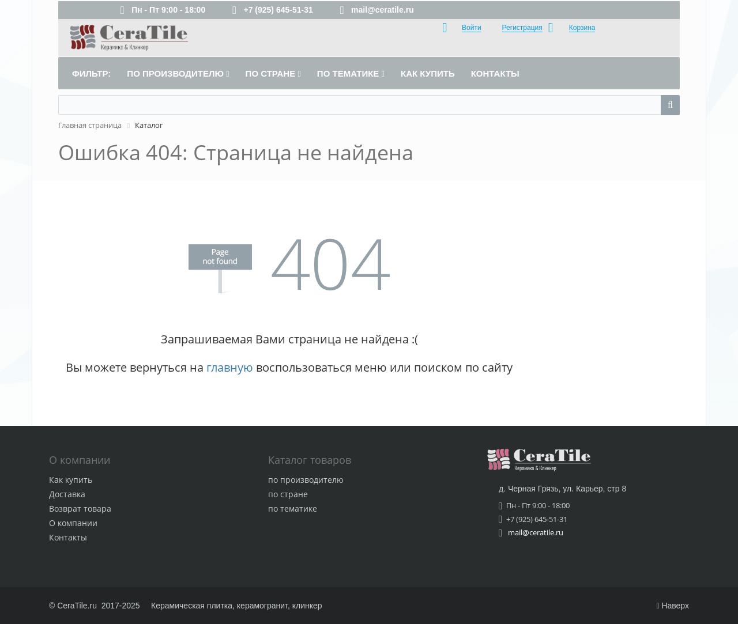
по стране (288, 494)
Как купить (70, 479)
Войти (471, 28)
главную (229, 367)
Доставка (67, 494)
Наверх (672, 605)
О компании (73, 522)
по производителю (306, 479)
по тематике (292, 508)
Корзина (582, 28)
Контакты (68, 537)
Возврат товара (80, 508)
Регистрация (522, 28)
